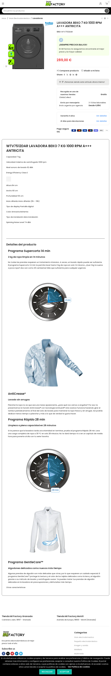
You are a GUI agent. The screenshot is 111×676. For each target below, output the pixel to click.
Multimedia (79, 653)
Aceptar (64, 671)
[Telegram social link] (76, 74)
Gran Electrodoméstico (19, 18)
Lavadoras (38, 18)
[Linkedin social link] (73, 74)
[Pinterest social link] (70, 74)
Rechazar (47, 671)
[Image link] (14, 634)
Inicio (4, 18)
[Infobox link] (17, 616)
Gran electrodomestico (84, 637)
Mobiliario (78, 649)
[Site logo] (55, 3)
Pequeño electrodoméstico (85, 641)
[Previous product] (102, 18)
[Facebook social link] (64, 74)
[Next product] (107, 18)
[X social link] (67, 74)
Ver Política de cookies (79, 667)
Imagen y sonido (81, 645)
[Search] (55, 10)
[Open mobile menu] (3, 3)
